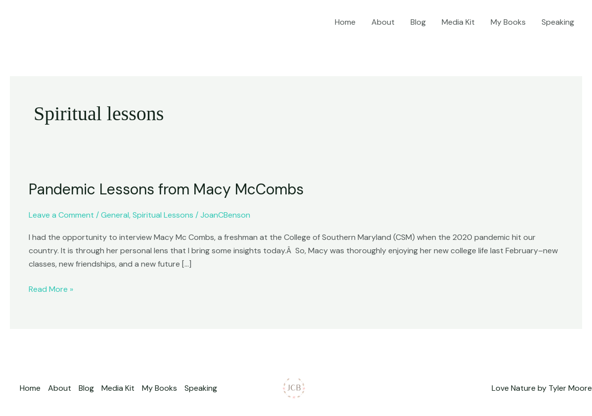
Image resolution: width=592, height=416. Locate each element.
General (115, 215)
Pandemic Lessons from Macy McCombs (166, 189)
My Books (508, 22)
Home (345, 22)
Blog (418, 22)
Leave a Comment (61, 215)
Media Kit (458, 22)
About (383, 22)
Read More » (51, 288)
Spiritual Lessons (163, 215)
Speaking (558, 22)
